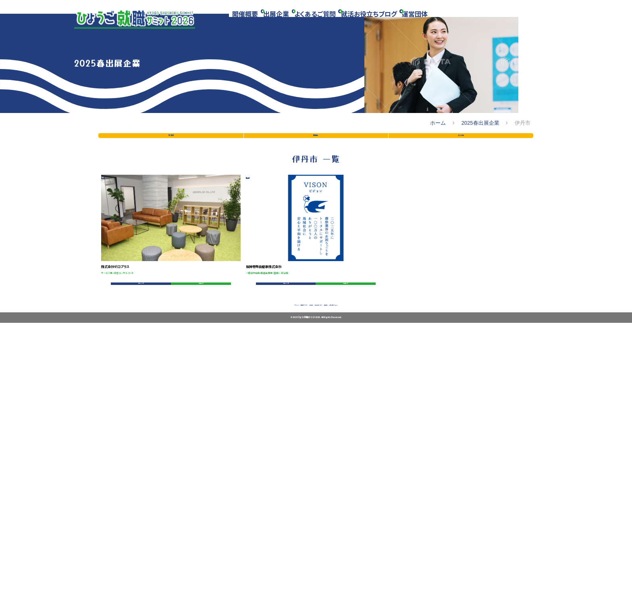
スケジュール (180, 588)
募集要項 (194, 543)
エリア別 (461, 306)
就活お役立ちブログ (386, 21)
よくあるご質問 (327, 21)
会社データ (138, 543)
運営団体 (436, 21)
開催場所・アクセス (233, 588)
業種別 (315, 306)
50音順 (170, 306)
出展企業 (284, 21)
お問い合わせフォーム (435, 588)
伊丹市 (119, 409)
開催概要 (248, 21)
